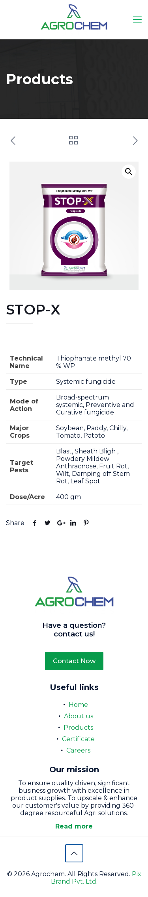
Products (78, 727)
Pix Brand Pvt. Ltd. (96, 877)
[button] (129, 172)
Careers (78, 750)
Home (78, 704)
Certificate (78, 739)
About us (78, 716)
